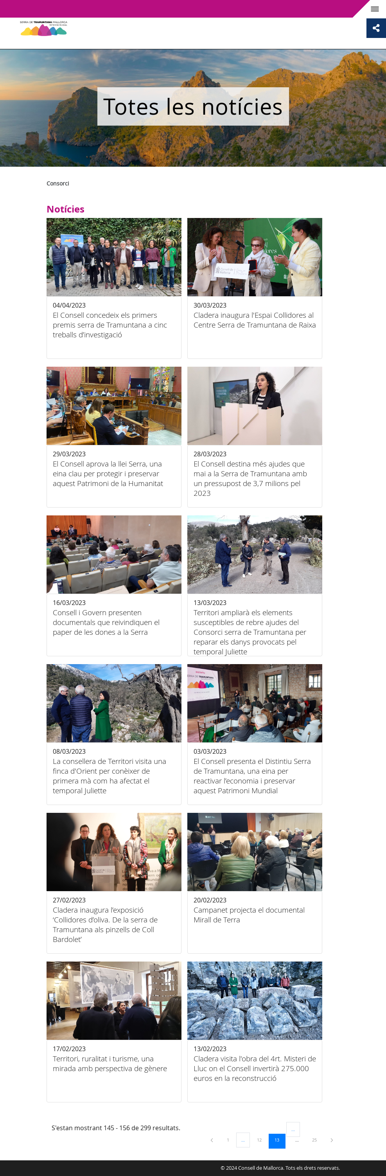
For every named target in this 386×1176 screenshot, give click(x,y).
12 (262, 1139)
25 (317, 1139)
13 (279, 1139)
